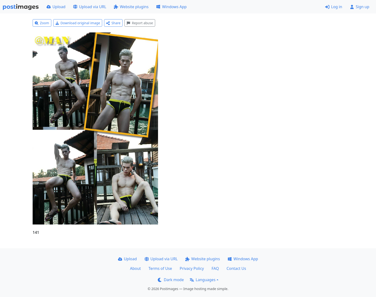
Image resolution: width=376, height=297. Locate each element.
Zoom (42, 23)
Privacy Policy (192, 268)
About (135, 268)
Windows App (171, 6)
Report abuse (140, 23)
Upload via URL (89, 6)
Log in (333, 6)
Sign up (359, 6)
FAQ (215, 268)
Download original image (77, 23)
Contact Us (236, 268)
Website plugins (131, 6)
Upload (56, 6)
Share (113, 23)
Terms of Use (160, 268)
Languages (202, 279)
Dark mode (171, 279)
